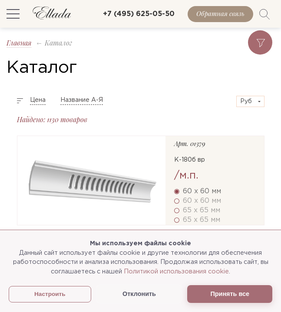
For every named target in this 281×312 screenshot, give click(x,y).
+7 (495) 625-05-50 (139, 14)
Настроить (50, 294)
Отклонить (139, 293)
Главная (19, 42)
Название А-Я (81, 100)
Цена (38, 100)
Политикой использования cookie (176, 271)
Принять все (229, 293)
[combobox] (250, 101)
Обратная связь (220, 13)
